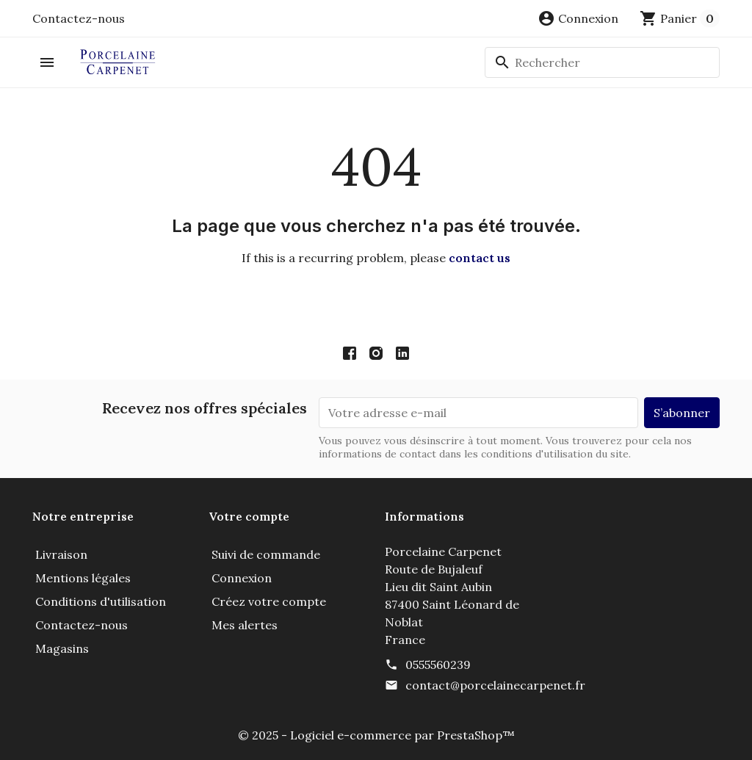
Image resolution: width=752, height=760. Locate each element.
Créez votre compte (269, 601)
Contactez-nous (78, 18)
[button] (578, 18)
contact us (479, 257)
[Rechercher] (602, 62)
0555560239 (438, 664)
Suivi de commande (266, 554)
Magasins (62, 648)
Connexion (242, 578)
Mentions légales (83, 578)
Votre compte (249, 516)
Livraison (61, 554)
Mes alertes (245, 625)
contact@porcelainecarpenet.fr (495, 685)
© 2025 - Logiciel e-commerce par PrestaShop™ (376, 735)
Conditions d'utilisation (100, 601)
